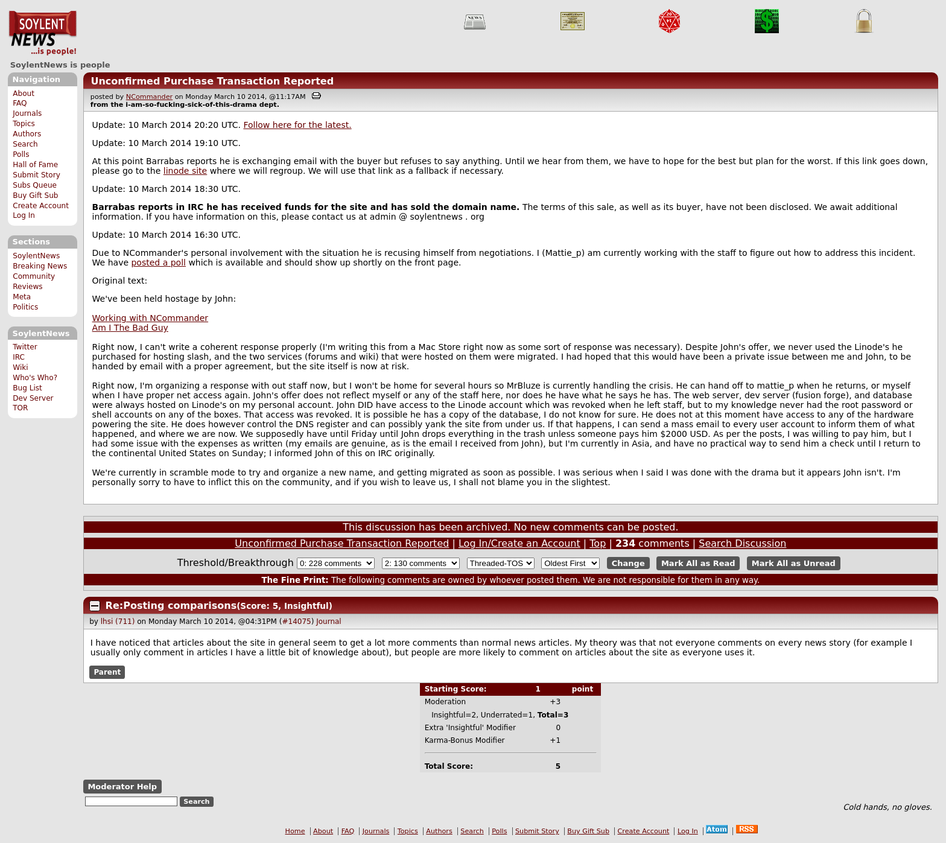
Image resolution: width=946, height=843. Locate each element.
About (23, 93)
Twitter (25, 347)
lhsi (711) (118, 621)
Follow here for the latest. (297, 125)
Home (295, 831)
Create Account (41, 206)
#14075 (296, 621)
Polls (21, 154)
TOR (20, 408)
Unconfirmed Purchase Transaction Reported (212, 81)
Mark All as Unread (794, 563)
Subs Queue (35, 185)
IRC (19, 357)
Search (25, 144)
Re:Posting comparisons (171, 605)
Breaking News (40, 266)
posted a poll (158, 262)
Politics (25, 307)
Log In (24, 215)
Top (597, 543)
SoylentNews (42, 33)
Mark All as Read (698, 563)
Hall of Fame (35, 165)
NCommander (149, 97)
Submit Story (36, 175)
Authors (27, 134)
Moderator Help (122, 786)
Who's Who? (35, 378)
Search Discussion (742, 543)
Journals (27, 113)
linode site (185, 171)
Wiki (20, 367)
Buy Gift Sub (35, 195)
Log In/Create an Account (519, 543)
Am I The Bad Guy (130, 327)
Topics (24, 123)
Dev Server (33, 398)
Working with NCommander (150, 318)
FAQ (20, 103)
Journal (328, 621)
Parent (107, 672)
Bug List (27, 388)
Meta (22, 297)
